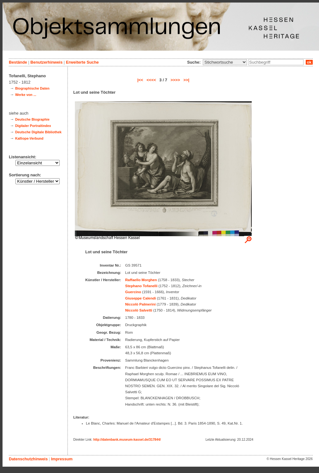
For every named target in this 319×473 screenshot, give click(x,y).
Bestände (18, 62)
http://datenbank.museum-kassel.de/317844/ (127, 439)
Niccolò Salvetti (138, 310)
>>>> (175, 80)
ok (309, 62)
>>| (187, 80)
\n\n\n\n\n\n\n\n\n (225, 62)
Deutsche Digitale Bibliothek (38, 132)
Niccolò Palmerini (140, 304)
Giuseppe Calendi (140, 298)
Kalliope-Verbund (29, 138)
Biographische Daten (32, 88)
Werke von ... (25, 95)
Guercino (133, 292)
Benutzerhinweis (46, 62)
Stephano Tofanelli (141, 286)
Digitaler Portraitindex (33, 126)
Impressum (61, 459)
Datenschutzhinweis (28, 459)
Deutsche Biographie (32, 119)
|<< (140, 80)
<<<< (151, 80)
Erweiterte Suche (82, 62)
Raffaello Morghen (141, 280)
